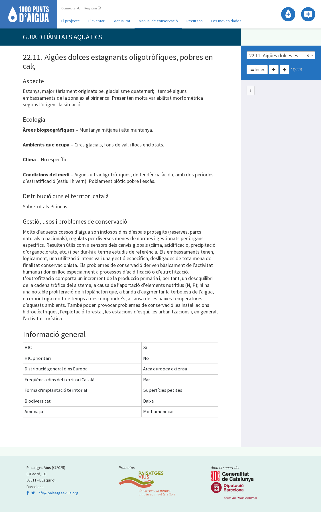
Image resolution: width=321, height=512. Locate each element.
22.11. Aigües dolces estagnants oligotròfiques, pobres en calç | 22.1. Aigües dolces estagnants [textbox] (282, 56)
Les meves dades (226, 20)
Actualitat (122, 20)
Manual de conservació (158, 20)
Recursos (194, 20)
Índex (257, 69)
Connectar (70, 8)
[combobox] (281, 55)
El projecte (70, 20)
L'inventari (96, 20)
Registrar (92, 8)
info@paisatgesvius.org (58, 492)
